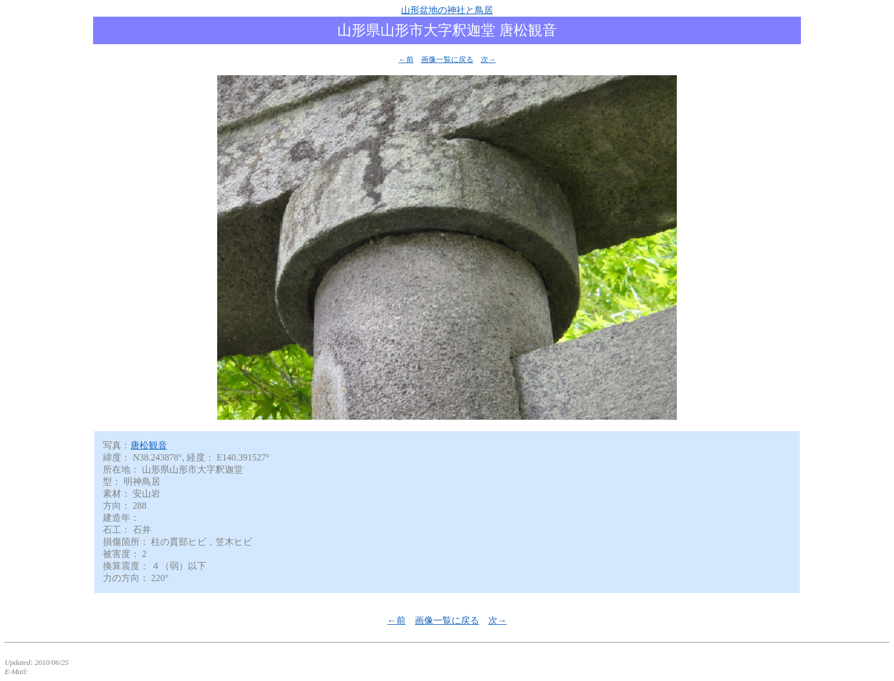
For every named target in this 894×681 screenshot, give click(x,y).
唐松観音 (148, 445)
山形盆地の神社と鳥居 (447, 10)
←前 (406, 59)
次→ (488, 59)
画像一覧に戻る (447, 59)
